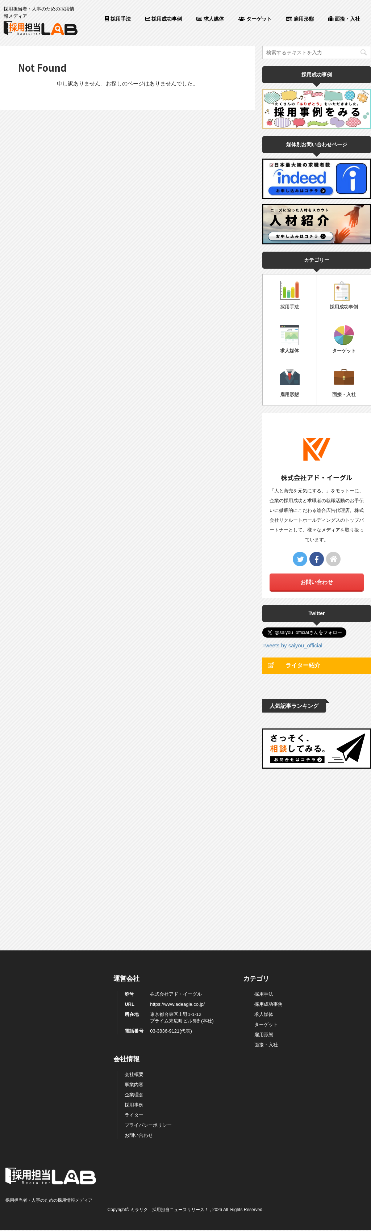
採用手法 (118, 19)
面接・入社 (344, 19)
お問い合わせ (316, 582)
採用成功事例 (163, 19)
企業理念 (134, 953)
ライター (134, 973)
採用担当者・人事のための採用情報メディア (48, 1058)
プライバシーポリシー (148, 983)
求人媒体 (210, 19)
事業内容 (134, 943)
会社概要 (134, 933)
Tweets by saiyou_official (292, 645)
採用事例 (134, 963)
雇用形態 (300, 19)
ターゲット (255, 19)
